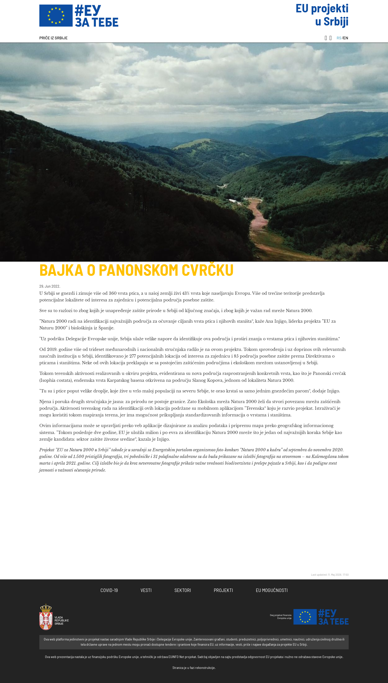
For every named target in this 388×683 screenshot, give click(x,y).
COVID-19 (109, 590)
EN (345, 37)
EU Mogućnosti (272, 590)
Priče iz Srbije (53, 37)
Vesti (146, 590)
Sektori (182, 590)
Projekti (223, 590)
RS (339, 37)
